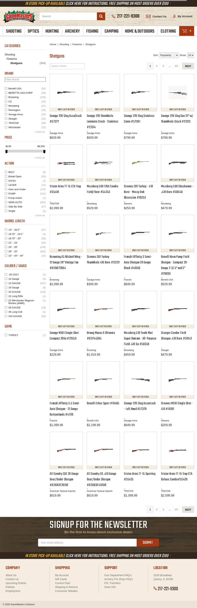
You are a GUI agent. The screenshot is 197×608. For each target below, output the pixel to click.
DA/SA (27, 180)
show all (40, 131)
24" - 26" (27, 247)
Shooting (14, 31)
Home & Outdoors (139, 31)
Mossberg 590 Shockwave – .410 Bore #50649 (177, 189)
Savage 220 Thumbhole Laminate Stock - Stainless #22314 (102, 121)
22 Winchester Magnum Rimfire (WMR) (27, 302)
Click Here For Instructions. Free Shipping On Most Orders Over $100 (98, 3)
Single (27, 210)
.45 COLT (27, 274)
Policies (10, 587)
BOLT (27, 172)
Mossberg (27, 105)
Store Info (110, 587)
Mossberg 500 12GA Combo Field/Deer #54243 (102, 189)
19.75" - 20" (27, 238)
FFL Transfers (112, 583)
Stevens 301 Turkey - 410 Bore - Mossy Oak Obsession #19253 (138, 192)
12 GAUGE (27, 283)
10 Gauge (27, 278)
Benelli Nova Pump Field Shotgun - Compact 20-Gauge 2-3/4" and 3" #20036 (175, 265)
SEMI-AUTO (27, 202)
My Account (183, 16)
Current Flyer (62, 583)
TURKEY (27, 335)
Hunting (52, 31)
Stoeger (27, 118)
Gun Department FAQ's (118, 575)
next (188, 66)
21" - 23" (27, 242)
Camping (112, 31)
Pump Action (27, 198)
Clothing (168, 31)
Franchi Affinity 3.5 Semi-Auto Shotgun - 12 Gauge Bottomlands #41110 (65, 409)
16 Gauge (27, 287)
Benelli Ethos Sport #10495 (103, 403)
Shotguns (28, 63)
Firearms (12, 58)
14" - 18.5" (27, 229)
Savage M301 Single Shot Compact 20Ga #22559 (64, 335)
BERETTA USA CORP (27, 92)
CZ (27, 101)
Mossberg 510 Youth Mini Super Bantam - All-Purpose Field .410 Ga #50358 (140, 338)
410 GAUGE (27, 316)
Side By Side (27, 206)
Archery (72, 31)
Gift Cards (61, 579)
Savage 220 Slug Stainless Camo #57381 (139, 118)
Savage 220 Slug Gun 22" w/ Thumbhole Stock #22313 (177, 118)
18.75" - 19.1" (27, 234)
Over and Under (27, 189)
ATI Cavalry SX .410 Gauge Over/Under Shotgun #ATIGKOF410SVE (101, 479)
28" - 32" (27, 251)
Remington (27, 110)
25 (176, 66)
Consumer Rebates (66, 590)
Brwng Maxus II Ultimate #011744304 (101, 335)
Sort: (155, 55)
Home (53, 44)
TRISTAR (27, 123)
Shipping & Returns (66, 587)
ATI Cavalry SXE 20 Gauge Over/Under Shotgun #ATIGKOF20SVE (64, 479)
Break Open (27, 176)
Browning (27, 97)
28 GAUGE (27, 307)
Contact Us (156, 16)
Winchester (27, 127)
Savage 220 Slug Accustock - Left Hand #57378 (140, 406)
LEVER (27, 185)
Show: (183, 55)
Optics (33, 31)
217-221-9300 (166, 589)
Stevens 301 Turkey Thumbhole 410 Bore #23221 (103, 259)
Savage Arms (27, 114)
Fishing (92, 31)
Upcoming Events (16, 583)
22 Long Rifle (27, 296)
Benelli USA (27, 88)
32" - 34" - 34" (27, 255)
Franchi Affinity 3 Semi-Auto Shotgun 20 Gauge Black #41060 (138, 262)
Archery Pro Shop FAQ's (118, 579)
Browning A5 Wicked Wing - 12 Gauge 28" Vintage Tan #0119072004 (66, 262)
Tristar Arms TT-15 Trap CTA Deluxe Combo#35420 (176, 476)
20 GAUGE (27, 291)
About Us (11, 575)
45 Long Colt (27, 311)
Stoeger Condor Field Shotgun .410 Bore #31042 (176, 335)
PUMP (27, 193)
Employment (13, 590)
